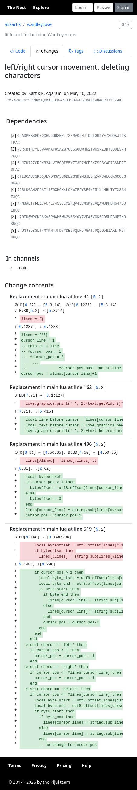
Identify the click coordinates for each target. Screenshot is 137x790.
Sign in (124, 7)
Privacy (39, 765)
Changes (47, 51)
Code (17, 51)
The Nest (16, 7)
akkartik (13, 24)
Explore (41, 7)
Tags (75, 51)
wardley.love (39, 24)
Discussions (108, 51)
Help (86, 765)
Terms (14, 765)
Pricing (64, 765)
